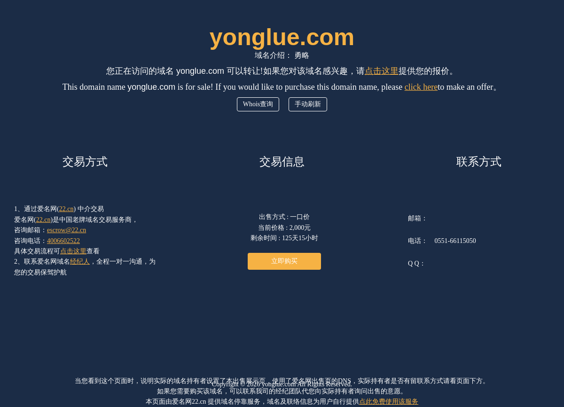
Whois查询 (258, 104)
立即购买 (284, 261)
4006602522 (63, 240)
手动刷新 (308, 104)
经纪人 (80, 261)
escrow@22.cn (66, 230)
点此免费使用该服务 (388, 401)
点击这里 (382, 71)
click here (421, 87)
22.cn (66, 208)
